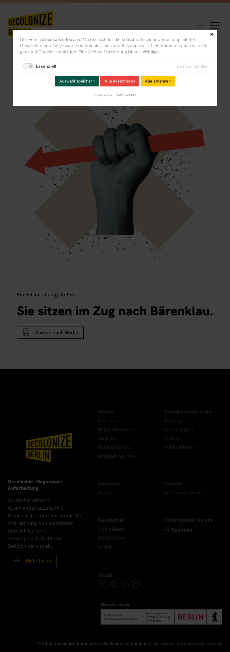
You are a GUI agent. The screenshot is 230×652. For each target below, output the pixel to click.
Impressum (103, 95)
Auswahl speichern (77, 81)
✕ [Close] (212, 35)
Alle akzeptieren (120, 81)
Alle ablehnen (158, 81)
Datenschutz (126, 95)
